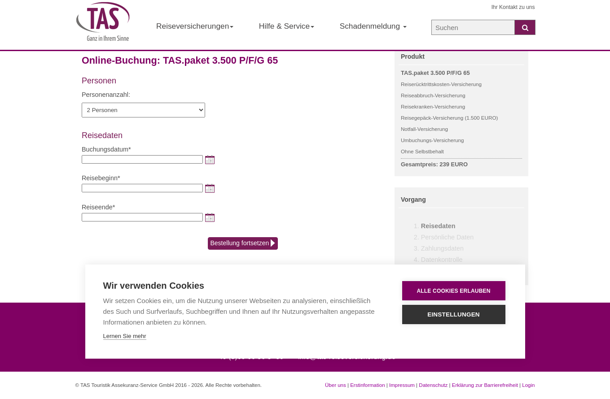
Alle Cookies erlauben (453, 291)
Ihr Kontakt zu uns (513, 7)
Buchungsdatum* (106, 149)
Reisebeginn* (101, 178)
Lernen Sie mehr (124, 336)
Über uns (335, 385)
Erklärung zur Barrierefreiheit (485, 385)
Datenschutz (433, 385)
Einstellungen (453, 314)
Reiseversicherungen (194, 26)
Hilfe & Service (286, 26)
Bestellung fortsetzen (243, 243)
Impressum (402, 385)
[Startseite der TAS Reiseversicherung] (103, 25)
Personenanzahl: (106, 94)
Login (528, 385)
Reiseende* (98, 207)
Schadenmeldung (373, 26)
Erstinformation (367, 385)
